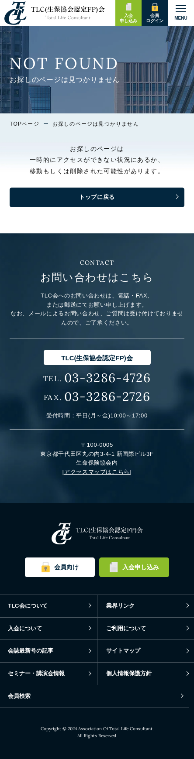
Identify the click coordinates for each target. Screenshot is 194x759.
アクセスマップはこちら (97, 471)
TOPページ (24, 124)
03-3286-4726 (107, 378)
